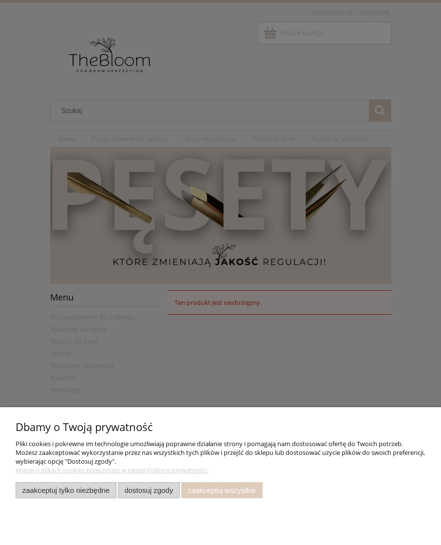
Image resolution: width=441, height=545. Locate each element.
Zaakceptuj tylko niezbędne (66, 490)
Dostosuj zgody (148, 490)
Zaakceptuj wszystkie (222, 490)
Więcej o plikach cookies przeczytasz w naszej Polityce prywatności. (112, 470)
